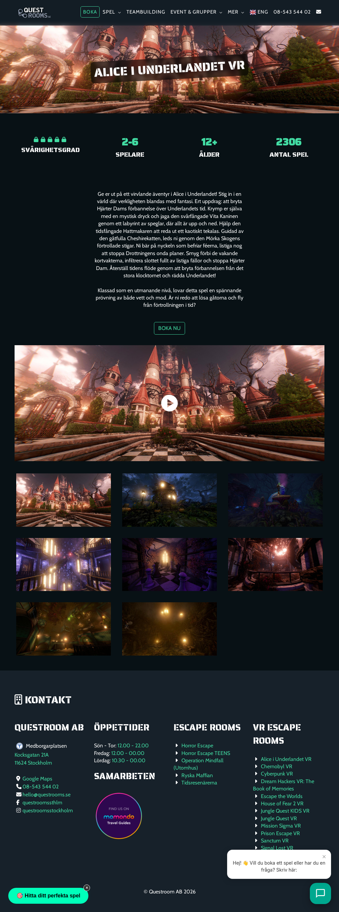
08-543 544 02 (292, 12)
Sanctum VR (275, 840)
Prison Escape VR (280, 833)
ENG (259, 12)
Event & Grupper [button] (196, 12)
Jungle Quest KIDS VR (285, 811)
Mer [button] (236, 12)
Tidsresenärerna (199, 782)
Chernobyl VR (276, 766)
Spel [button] (112, 12)
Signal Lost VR (277, 848)
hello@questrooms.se (47, 794)
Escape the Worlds (282, 796)
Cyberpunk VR (277, 774)
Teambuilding (145, 12)
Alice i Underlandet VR (286, 759)
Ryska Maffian (197, 775)
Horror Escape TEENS (205, 753)
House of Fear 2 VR (282, 803)
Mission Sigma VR (281, 826)
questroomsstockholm (48, 810)
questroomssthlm (42, 802)
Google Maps (37, 779)
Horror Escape (197, 745)
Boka (90, 12)
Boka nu (169, 328)
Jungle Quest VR (279, 818)
